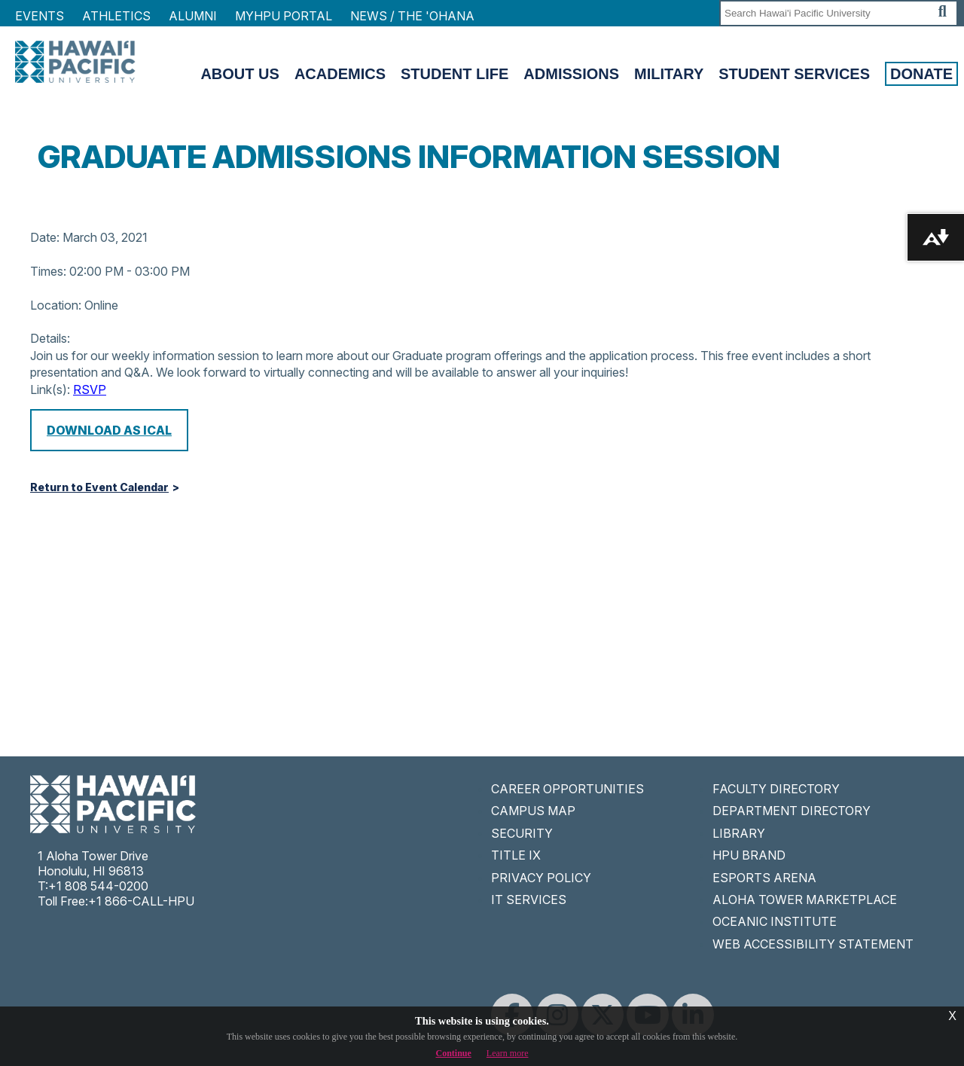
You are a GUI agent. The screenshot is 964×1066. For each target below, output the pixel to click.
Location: (55, 305)
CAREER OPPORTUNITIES (567, 788)
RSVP (89, 389)
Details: (50, 338)
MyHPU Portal (283, 15)
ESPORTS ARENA (764, 877)
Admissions (571, 74)
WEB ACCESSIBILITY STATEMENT (813, 943)
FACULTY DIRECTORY (776, 788)
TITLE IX (516, 855)
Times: (48, 271)
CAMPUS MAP (533, 810)
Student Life (454, 74)
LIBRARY (738, 833)
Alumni (193, 15)
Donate (921, 74)
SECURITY (522, 833)
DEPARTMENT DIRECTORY (791, 810)
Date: (44, 237)
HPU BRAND (749, 855)
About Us (239, 74)
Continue (453, 1053)
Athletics (116, 15)
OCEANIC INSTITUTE (774, 921)
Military (668, 74)
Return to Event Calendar (99, 487)
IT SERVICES (528, 899)
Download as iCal (109, 430)
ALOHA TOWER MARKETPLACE (804, 899)
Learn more (508, 1053)
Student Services (794, 74)
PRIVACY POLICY (541, 877)
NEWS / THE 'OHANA (412, 15)
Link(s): (50, 389)
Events (39, 15)
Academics (340, 74)
